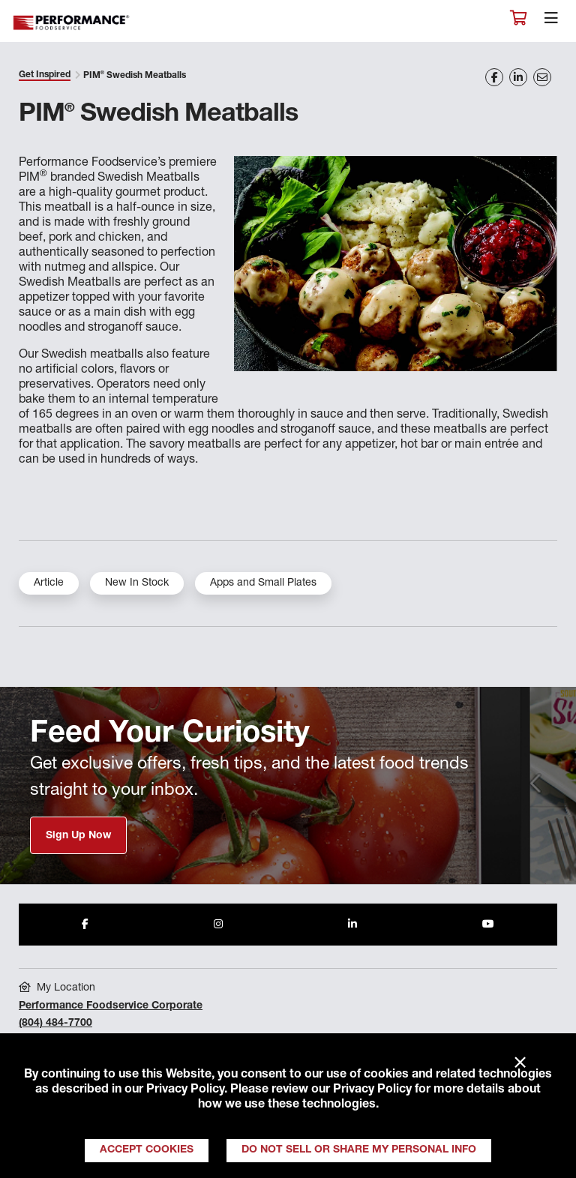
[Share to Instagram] (218, 925)
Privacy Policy (185, 1090)
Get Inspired (44, 74)
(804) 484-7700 (55, 1023)
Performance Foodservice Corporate (110, 1006)
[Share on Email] (542, 77)
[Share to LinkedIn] (352, 925)
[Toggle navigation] (551, 21)
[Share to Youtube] (488, 925)
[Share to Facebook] (85, 925)
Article (49, 583)
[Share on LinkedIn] (518, 77)
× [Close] (520, 1063)
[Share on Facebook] (494, 77)
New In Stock (137, 583)
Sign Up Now (78, 836)
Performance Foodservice (72, 23)
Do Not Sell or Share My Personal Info (359, 1150)
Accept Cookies (147, 1150)
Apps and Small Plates (263, 583)
